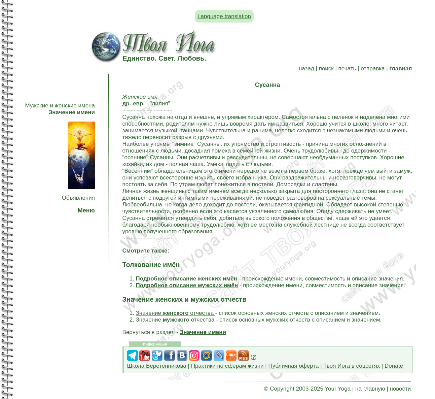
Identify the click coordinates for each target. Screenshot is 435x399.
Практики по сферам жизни (227, 366)
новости (400, 389)
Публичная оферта (293, 366)
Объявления (78, 198)
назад (306, 68)
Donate (394, 366)
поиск (326, 68)
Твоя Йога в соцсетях (351, 366)
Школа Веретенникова (156, 366)
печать (347, 68)
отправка (373, 68)
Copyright (282, 389)
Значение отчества (175, 313)
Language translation (224, 16)
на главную (370, 389)
